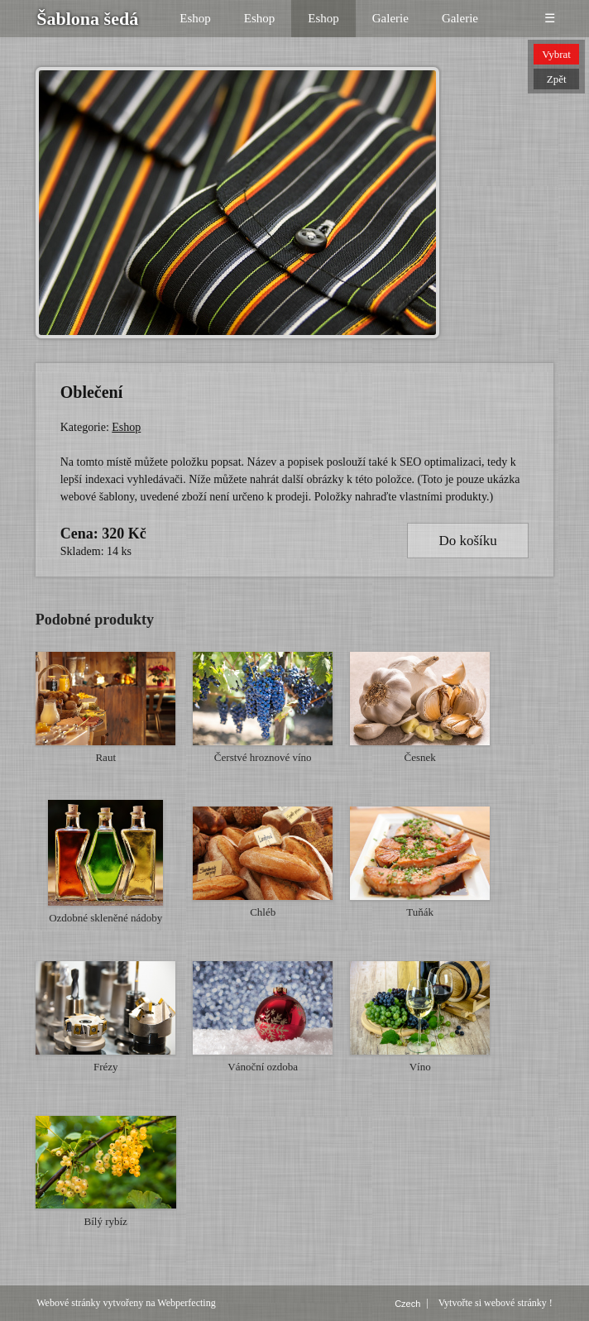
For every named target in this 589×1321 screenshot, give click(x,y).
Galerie (390, 18)
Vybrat (556, 54)
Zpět (557, 79)
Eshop (195, 18)
